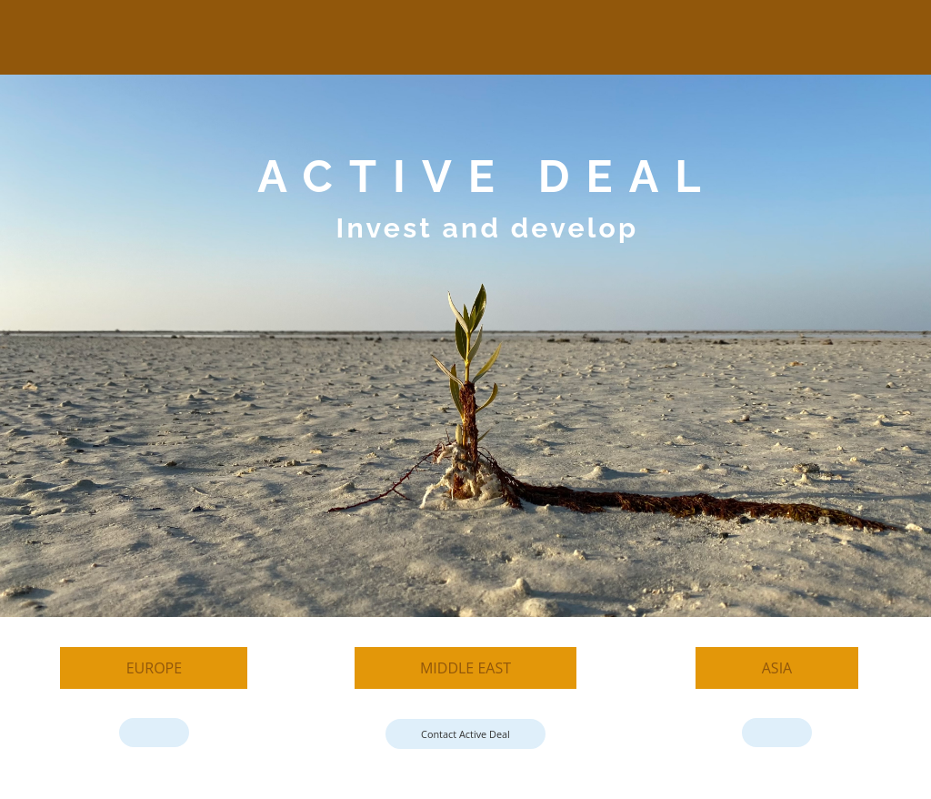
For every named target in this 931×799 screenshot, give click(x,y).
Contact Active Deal (465, 734)
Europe (154, 668)
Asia (777, 668)
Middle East (465, 668)
